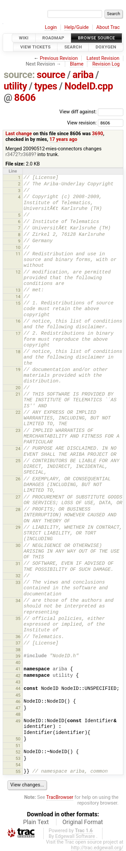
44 (17, 688)
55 (17, 771)
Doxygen (105, 47)
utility (15, 86)
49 (17, 721)
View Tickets (35, 47)
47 (17, 707)
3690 (97, 134)
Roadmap (53, 37)
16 (17, 321)
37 (17, 642)
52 (17, 751)
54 (17, 764)
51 (17, 745)
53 (17, 758)
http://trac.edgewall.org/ (97, 848)
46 (17, 701)
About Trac (108, 27)
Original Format (82, 822)
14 (17, 296)
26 (17, 478)
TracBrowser (60, 797)
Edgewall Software (75, 836)
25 (17, 460)
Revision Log (106, 64)
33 (17, 582)
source (51, 74)
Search (73, 47)
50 (17, 738)
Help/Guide (77, 27)
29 (17, 527)
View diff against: (91, 112)
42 (17, 675)
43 (17, 681)
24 (17, 448)
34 (17, 600)
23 (17, 430)
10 (17, 247)
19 (17, 369)
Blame (77, 64)
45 (17, 695)
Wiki (24, 37)
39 (17, 656)
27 (17, 497)
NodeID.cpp (89, 86)
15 (17, 303)
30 (17, 545)
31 (17, 563)
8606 (25, 97)
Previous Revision (59, 58)
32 (17, 575)
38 (17, 649)
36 (17, 636)
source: (19, 74)
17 (17, 333)
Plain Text (36, 822)
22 (17, 412)
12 (17, 271)
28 (17, 509)
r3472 (11, 154)
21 (17, 394)
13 (17, 290)
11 (17, 253)
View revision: (81, 122)
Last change (18, 134)
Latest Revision (103, 58)
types (45, 86)
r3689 (28, 154)
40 (17, 662)
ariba (83, 74)
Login (51, 27)
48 (17, 714)
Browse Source (96, 37)
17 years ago (63, 139)
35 (17, 618)
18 (17, 351)
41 (17, 668)
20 (17, 387)
